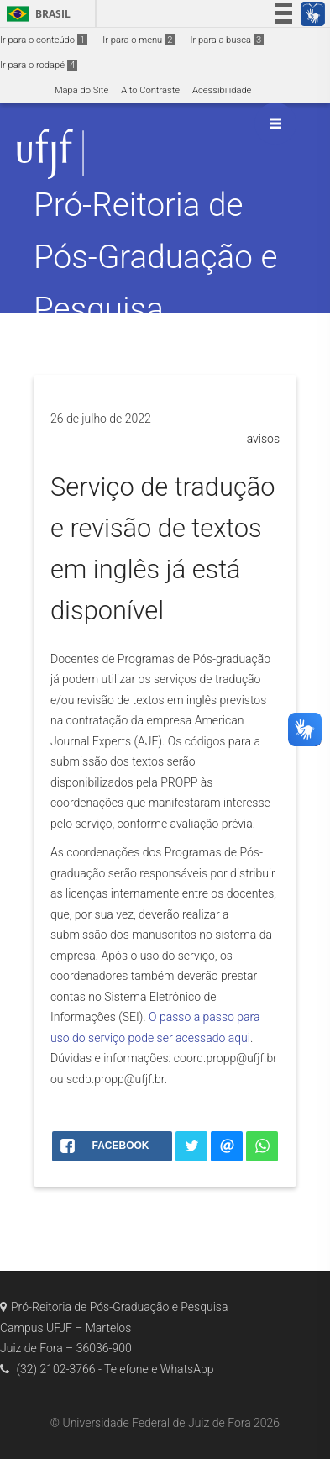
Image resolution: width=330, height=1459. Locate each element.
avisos (263, 438)
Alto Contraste (150, 90)
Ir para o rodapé (38, 65)
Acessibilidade (221, 90)
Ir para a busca (227, 39)
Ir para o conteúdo (43, 39)
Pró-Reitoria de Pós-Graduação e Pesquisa (155, 257)
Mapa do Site (81, 90)
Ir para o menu (138, 39)
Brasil (35, 14)
